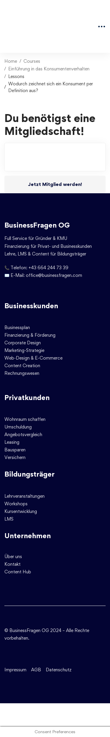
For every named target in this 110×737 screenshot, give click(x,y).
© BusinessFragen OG (26, 630)
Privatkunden (27, 397)
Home (10, 61)
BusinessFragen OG (37, 225)
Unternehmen (27, 535)
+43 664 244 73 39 (48, 267)
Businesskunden (31, 305)
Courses (31, 61)
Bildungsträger (29, 474)
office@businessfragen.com (54, 275)
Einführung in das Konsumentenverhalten (48, 69)
